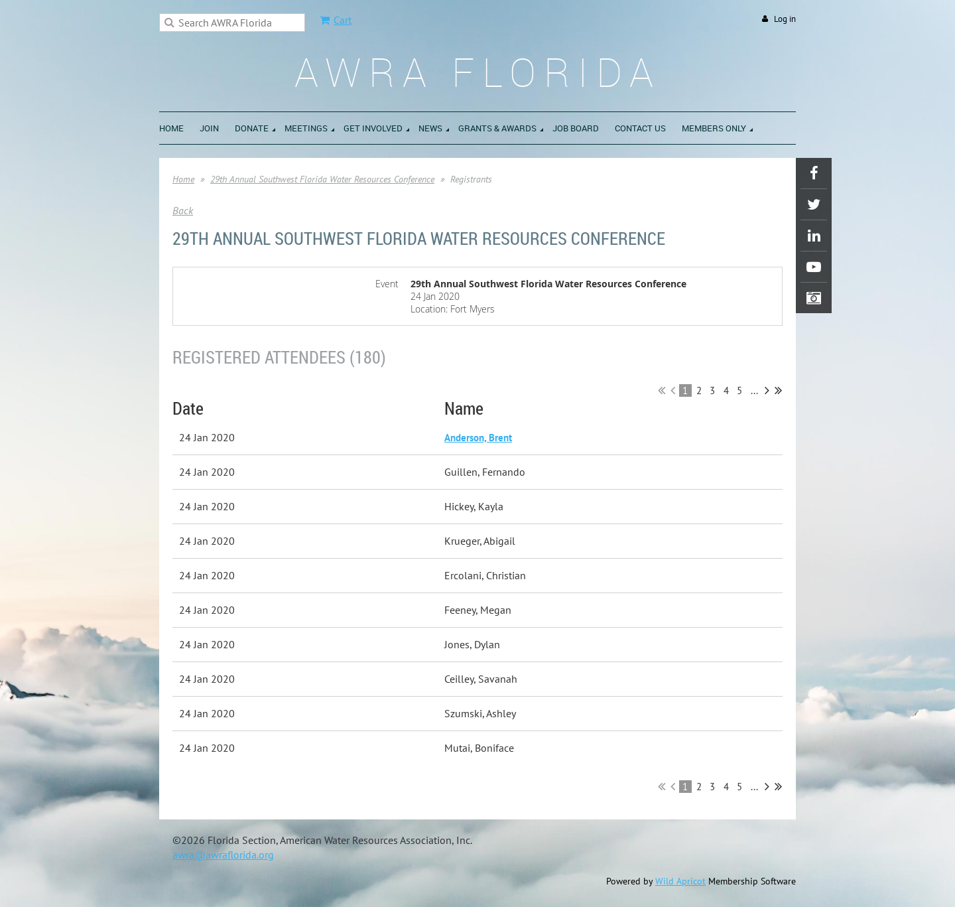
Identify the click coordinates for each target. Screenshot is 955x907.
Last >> (778, 390)
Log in (785, 19)
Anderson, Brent (478, 437)
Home (183, 179)
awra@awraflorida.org (223, 854)
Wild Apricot (680, 881)
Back (182, 210)
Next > (767, 390)
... (754, 390)
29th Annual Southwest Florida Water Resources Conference (322, 179)
